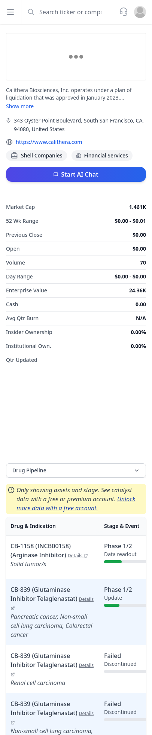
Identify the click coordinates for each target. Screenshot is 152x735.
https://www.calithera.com (49, 141)
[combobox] (69, 12)
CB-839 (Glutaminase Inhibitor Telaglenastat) (52, 598)
